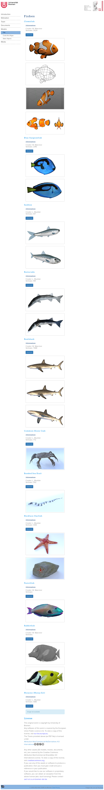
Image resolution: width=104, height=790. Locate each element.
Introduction (5, 14)
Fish (4, 32)
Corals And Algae (8, 35)
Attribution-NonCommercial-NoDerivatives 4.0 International (42, 743)
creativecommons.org (36, 760)
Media (3, 42)
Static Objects (7, 38)
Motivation (5, 18)
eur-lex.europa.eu (41, 734)
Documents (5, 25)
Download (29, 34)
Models (4, 29)
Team (3, 22)
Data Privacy (56, 787)
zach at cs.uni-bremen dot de (35, 779)
